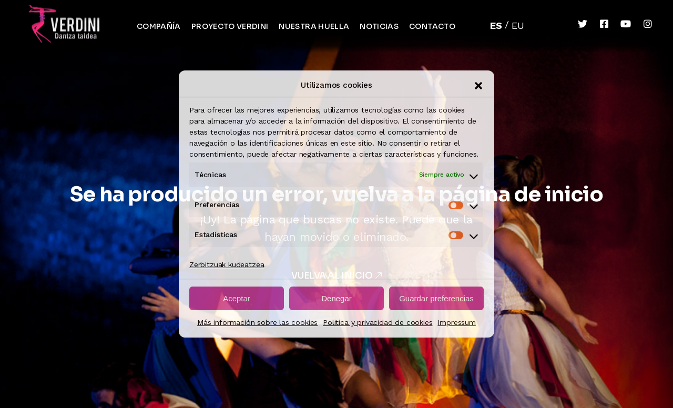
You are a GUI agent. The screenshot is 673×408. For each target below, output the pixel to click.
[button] (478, 85)
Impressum (456, 322)
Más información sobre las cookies (257, 322)
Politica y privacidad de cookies (377, 322)
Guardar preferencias (436, 298)
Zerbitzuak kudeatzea (226, 264)
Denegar (336, 298)
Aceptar (236, 298)
